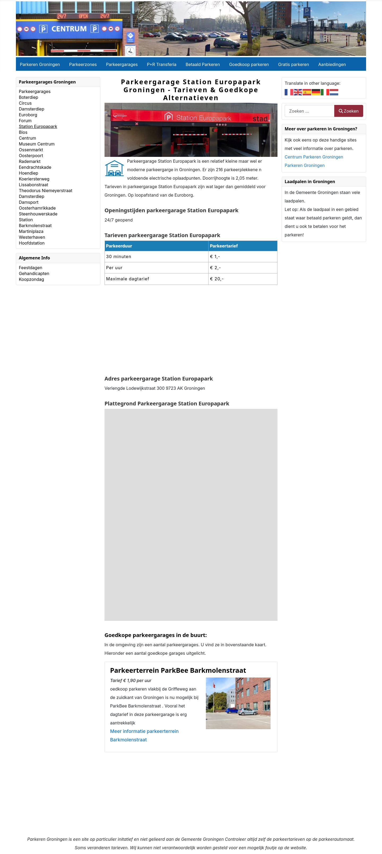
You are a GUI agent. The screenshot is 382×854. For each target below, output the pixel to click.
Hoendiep (28, 173)
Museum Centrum (37, 144)
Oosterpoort (31, 155)
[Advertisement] (191, 330)
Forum (25, 120)
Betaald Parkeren (203, 64)
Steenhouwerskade (38, 213)
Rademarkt (30, 161)
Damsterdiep (31, 109)
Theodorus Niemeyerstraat (45, 190)
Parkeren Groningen (40, 64)
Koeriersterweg (34, 179)
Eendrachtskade (35, 167)
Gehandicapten (34, 273)
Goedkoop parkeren (249, 64)
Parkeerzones (83, 64)
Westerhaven (32, 237)
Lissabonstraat (33, 184)
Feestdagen (30, 267)
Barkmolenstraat (35, 225)
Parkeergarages (122, 64)
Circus (25, 103)
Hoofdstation (32, 243)
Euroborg (28, 114)
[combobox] (310, 111)
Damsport (28, 202)
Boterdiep (28, 97)
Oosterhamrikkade (37, 208)
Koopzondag (31, 279)
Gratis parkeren (293, 64)
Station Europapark (38, 126)
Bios (23, 132)
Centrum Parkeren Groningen (314, 157)
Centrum (27, 138)
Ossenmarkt (31, 149)
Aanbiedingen (332, 64)
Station (26, 219)
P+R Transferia (161, 64)
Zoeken (349, 111)
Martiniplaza (31, 231)
